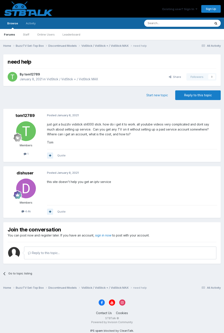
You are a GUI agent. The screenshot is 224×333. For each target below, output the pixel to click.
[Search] (166, 23)
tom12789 (32, 74)
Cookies (122, 313)
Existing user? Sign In (179, 9)
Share (175, 77)
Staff (26, 34)
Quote (61, 155)
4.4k (26, 211)
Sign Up (211, 9)
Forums (9, 34)
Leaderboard (71, 34)
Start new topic (157, 95)
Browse (12, 25)
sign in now (103, 235)
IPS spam (96, 330)
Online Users (46, 34)
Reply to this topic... (44, 253)
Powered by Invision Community (112, 322)
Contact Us (104, 313)
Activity (31, 23)
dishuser (25, 173)
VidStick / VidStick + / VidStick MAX (72, 79)
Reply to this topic (198, 95)
